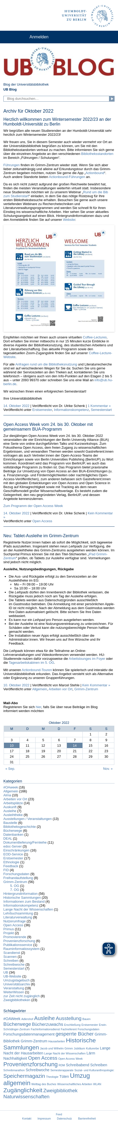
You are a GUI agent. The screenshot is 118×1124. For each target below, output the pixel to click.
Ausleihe (9, 811)
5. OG (14, 886)
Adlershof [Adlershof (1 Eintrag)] (27, 1019)
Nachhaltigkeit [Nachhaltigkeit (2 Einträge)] (15, 1058)
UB (5, 972)
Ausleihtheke (13, 815)
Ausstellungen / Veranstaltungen (27, 819)
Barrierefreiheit (87, 1118)
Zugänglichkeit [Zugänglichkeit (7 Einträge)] (22, 1090)
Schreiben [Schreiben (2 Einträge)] (98, 1065)
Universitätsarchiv (16, 984)
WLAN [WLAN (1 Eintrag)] (97, 1084)
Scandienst (11, 953)
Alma (7, 795)
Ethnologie (11, 862)
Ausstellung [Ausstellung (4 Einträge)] (69, 1018)
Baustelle (10, 823)
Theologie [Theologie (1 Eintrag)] (52, 1076)
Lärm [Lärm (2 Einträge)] (90, 1053)
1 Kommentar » (99, 406)
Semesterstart (101, 410)
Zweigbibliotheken (16, 1000)
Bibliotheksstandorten (97, 154)
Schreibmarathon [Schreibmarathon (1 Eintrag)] (14, 1070)
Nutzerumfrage (14, 921)
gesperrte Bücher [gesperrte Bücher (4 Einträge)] (75, 1034)
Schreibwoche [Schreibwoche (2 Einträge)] (38, 1070)
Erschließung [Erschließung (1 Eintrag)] (72, 1024)
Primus (8, 929)
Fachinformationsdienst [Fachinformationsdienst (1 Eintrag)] (45, 1029)
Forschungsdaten (16, 874)
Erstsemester (42, 410)
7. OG (14, 890)
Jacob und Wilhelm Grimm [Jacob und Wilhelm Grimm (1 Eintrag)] (56, 1048)
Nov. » (108, 769)
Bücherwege (12, 831)
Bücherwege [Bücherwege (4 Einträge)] (17, 1024)
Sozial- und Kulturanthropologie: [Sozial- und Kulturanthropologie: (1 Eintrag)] (94, 1070)
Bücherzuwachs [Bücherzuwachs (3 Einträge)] (47, 1024)
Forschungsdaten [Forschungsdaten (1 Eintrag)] (88, 1029)
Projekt (8, 933)
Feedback (10, 866)
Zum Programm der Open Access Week (33, 506)
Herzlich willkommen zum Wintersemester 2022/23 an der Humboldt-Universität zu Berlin (57, 121)
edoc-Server (12, 846)
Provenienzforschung (19, 941)
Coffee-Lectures (95, 337)
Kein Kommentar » (96, 685)
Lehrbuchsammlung (18, 913)
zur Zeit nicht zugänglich (21, 996)
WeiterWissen (13, 992)
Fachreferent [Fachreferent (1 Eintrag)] (69, 1029)
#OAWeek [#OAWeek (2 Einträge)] (12, 1019)
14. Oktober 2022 (16, 406)
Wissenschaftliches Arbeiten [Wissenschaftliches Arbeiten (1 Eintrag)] (74, 1084)
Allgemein (39, 689)
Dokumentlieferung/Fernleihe (25, 842)
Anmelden (39, 37)
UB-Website (12, 976)
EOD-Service (13, 854)
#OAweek (10, 787)
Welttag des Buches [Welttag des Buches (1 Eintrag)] (43, 1084)
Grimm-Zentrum (86, 689)
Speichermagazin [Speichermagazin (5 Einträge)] (24, 1076)
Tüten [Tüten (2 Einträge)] (64, 1076)
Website (69, 220)
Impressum (44, 1118)
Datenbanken (13, 835)
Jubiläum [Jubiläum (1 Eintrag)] (79, 1048)
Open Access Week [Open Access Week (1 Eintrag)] (70, 1058)
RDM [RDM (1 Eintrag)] (61, 1065)
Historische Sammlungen (22, 898)
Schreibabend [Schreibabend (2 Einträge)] (77, 1065)
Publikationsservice (17, 945)
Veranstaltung (13, 988)
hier (38, 707)
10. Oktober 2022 (16, 685)
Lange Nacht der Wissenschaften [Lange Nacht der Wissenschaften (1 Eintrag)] (65, 1053)
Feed (59, 1114)
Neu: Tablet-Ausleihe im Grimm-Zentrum (41, 536)
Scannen (10, 957)
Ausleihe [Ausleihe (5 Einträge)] (44, 1018)
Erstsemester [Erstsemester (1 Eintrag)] (89, 1024)
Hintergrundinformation (20, 894)
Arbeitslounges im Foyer (87, 659)
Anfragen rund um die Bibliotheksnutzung (46, 364)
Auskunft (10, 807)
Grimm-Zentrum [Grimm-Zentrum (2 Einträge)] (34, 1041)
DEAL (7, 838)
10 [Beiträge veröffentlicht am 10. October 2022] (11, 745)
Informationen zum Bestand (24, 901)
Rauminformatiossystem (21, 949)
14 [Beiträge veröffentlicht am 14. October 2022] (75, 745)
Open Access (42, 521)
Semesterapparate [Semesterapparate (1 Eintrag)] (61, 1070)
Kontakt (26, 1118)
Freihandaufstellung (18, 878)
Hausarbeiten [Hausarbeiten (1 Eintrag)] (56, 1041)
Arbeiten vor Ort (60, 689)
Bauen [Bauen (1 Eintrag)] (86, 1019)
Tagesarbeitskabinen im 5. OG (31, 663)
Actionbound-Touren (37, 670)
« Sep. (10, 769)
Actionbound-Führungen (67, 177)
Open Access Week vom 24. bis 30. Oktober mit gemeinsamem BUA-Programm (48, 426)
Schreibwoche (13, 964)
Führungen (11, 165)
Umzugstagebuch (16, 980)
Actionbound (94, 173)
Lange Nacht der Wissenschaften (28, 909)
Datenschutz (64, 1118)
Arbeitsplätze (13, 803)
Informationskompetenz (71, 410)
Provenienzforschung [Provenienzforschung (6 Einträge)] (30, 1064)
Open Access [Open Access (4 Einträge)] (42, 1058)
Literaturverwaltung (17, 917)
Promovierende (14, 937)
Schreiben (11, 961)
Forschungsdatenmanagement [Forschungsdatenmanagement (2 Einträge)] (29, 1034)
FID (6, 870)
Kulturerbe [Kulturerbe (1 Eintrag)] (92, 1048)
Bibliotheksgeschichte (19, 827)
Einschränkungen (16, 850)
